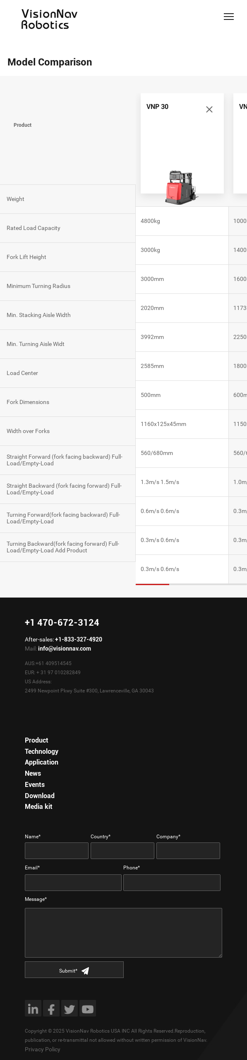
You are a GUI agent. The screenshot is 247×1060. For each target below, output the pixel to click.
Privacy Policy (42, 1049)
